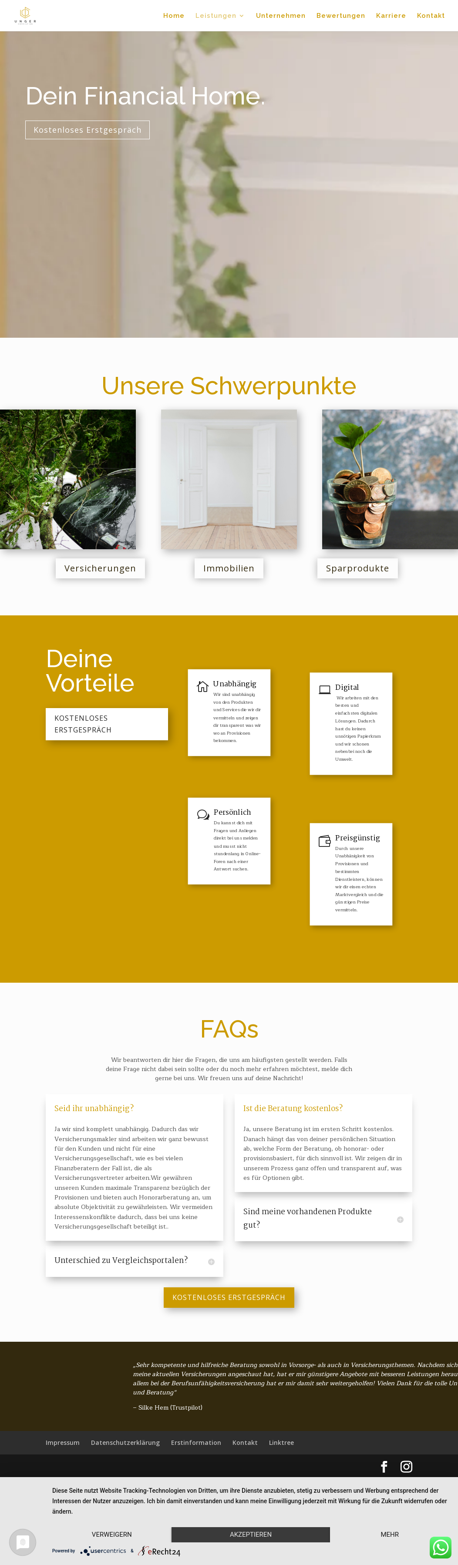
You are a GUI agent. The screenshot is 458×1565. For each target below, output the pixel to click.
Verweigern (112, 1534)
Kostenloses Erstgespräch (63, 129)
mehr (390, 1534)
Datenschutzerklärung (125, 1442)
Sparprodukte (357, 568)
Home (174, 16)
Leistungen (215, 16)
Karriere (391, 16)
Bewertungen (341, 16)
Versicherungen (100, 568)
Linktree (281, 1442)
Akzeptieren (251, 1534)
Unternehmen (281, 16)
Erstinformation (196, 1442)
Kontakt (431, 16)
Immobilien (229, 568)
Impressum (63, 1442)
